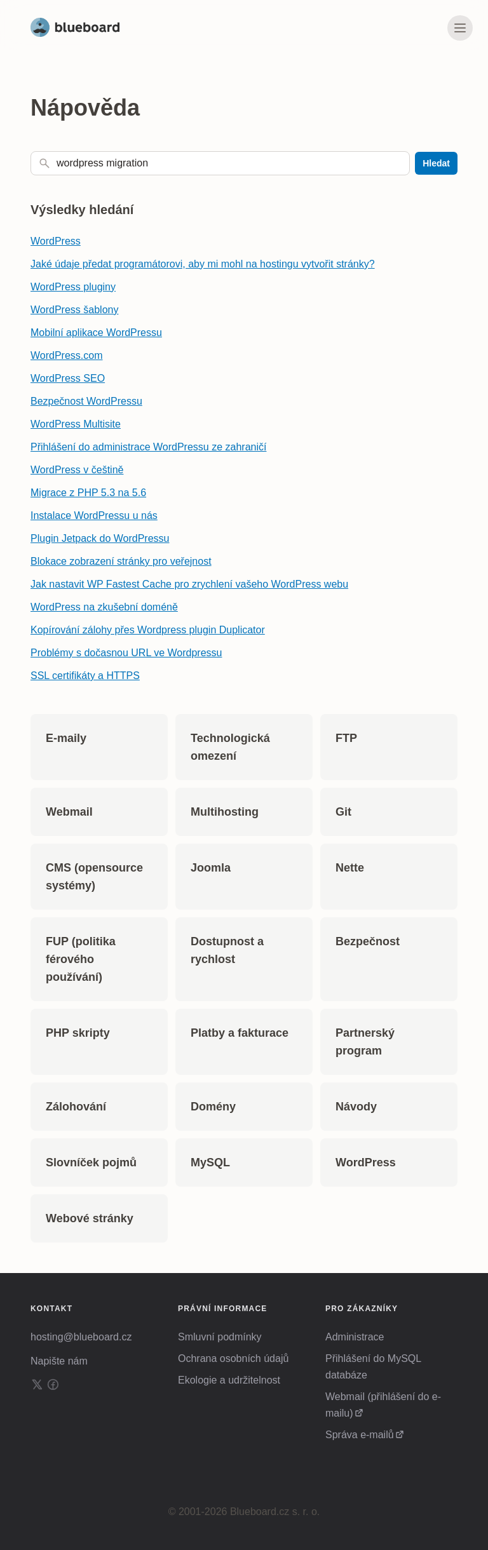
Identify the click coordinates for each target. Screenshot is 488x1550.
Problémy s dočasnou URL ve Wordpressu (126, 652)
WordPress (55, 241)
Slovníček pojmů (91, 1162)
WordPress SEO (67, 378)
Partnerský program (365, 1042)
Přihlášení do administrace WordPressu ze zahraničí (148, 446)
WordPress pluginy (73, 286)
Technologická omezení (230, 747)
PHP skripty (78, 1033)
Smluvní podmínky (220, 1336)
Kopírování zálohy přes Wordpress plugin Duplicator (147, 629)
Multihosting (225, 811)
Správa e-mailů (359, 1434)
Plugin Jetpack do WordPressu (99, 538)
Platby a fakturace (239, 1033)
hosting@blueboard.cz (81, 1336)
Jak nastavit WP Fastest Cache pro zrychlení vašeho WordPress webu (189, 584)
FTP (346, 738)
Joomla (211, 867)
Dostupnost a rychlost (227, 950)
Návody (356, 1106)
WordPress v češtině (76, 469)
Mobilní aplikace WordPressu (96, 332)
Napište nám (59, 1361)
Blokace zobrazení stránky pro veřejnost (121, 561)
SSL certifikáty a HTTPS (85, 675)
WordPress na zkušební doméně (104, 607)
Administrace (354, 1336)
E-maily (66, 738)
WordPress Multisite (75, 424)
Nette (350, 867)
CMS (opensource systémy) (94, 876)
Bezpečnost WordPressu (86, 401)
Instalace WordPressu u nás (94, 515)
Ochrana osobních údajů (233, 1358)
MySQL (210, 1162)
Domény (213, 1106)
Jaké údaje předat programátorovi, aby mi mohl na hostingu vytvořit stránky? (202, 264)
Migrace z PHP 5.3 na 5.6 (88, 492)
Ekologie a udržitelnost (229, 1380)
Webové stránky (89, 1218)
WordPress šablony (74, 309)
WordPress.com (66, 355)
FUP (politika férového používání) (81, 959)
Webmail (69, 811)
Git (343, 811)
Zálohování (76, 1106)
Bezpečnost (368, 941)
